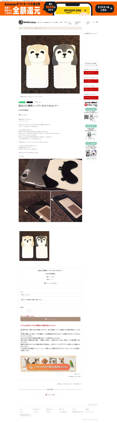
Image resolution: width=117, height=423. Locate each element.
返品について (77, 374)
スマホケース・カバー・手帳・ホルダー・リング (35, 28)
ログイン (21, 411)
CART (65, 22)
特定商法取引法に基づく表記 (77, 411)
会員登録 (87, 409)
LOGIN (61, 22)
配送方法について (49, 409)
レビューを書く (50, 395)
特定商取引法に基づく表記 (74, 376)
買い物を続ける (77, 384)
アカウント (74, 409)
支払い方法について (36, 409)
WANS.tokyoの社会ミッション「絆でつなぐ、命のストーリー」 (26, 415)
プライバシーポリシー (90, 411)
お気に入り (50, 279)
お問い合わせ (48, 411)
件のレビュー (38, 102)
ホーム (20, 28)
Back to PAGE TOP (92, 404)
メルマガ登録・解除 (63, 411)
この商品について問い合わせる (64, 384)
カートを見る (35, 411)
